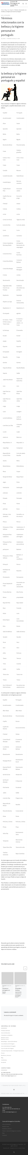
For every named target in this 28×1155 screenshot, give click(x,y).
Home (2, 10)
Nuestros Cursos (5, 1037)
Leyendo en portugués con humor (6, 990)
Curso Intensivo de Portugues (7, 1043)
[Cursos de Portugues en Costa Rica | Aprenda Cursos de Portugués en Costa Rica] (5, 3)
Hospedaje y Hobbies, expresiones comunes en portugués (18, 992)
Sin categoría (11, 10)
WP (8, 1148)
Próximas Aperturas (5, 1030)
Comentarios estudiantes (6, 1035)
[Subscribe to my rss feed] (14, 1152)
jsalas (4, 38)
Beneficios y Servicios (6, 1055)
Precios (3, 1053)
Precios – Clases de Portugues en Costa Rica (11, 1131)
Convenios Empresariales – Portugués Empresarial (12, 1050)
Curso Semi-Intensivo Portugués (8, 1046)
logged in (12, 1015)
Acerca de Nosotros (5, 1033)
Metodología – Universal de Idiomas (9, 1041)
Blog (6, 10)
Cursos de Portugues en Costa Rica (14, 1144)
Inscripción (3, 1062)
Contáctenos (4, 1060)
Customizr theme (21, 1148)
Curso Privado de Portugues (7, 1048)
